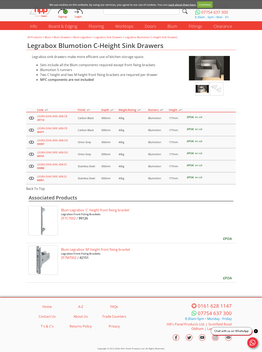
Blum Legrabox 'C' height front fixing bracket (95, 210)
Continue (205, 4)
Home (47, 306)
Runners (153, 110)
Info (33, 26)
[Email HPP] (228, 337)
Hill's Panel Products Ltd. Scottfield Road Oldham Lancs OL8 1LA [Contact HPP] (199, 326)
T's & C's (47, 326)
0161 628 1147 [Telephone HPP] (215, 305)
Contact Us (47, 316)
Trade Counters (114, 316)
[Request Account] (63, 11)
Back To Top (35, 188)
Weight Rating (127, 110)
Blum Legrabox (82, 37)
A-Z (80, 306)
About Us (80, 316)
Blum (172, 26)
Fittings (195, 26)
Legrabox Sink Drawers (108, 37)
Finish (81, 110)
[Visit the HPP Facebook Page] (176, 337)
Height (173, 110)
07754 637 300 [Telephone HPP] (215, 313)
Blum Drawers (62, 37)
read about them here (182, 4)
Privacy (114, 326)
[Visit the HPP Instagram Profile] (215, 337)
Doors (150, 26)
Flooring (96, 26)
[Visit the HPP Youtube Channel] (202, 337)
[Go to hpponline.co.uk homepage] (41, 11)
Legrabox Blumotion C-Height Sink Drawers (151, 37)
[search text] (141, 11)
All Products (34, 37)
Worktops (124, 26)
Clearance (222, 26)
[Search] (184, 11)
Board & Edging (63, 26)
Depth (105, 110)
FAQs (114, 306)
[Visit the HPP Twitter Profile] (189, 337)
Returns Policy (81, 326)
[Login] (78, 11)
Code (40, 110)
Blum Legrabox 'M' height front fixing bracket (95, 249)
